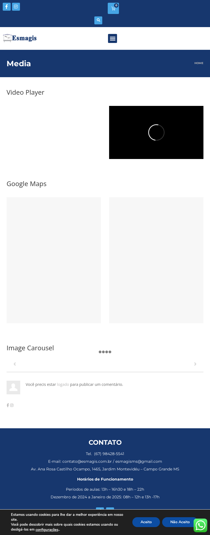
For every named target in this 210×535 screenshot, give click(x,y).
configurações (47, 529)
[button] (98, 20)
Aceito (146, 522)
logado (63, 384)
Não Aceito (180, 522)
